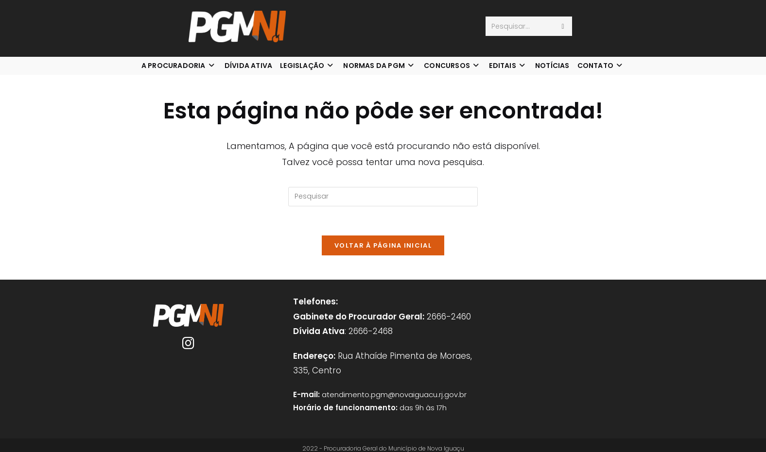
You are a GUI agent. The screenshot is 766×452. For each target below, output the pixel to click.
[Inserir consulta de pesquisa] (383, 196)
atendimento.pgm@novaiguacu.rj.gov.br (394, 394)
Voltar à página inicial (383, 245)
